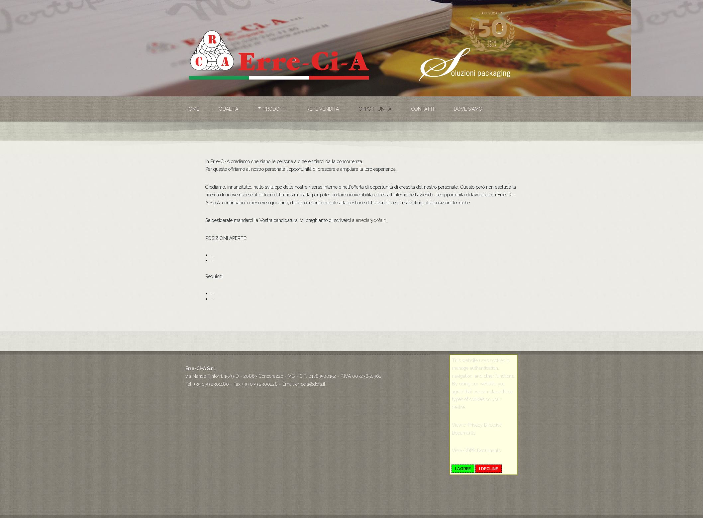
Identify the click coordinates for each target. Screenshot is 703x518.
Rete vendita (323, 109)
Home (192, 109)
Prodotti (275, 109)
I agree (463, 468)
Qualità (228, 109)
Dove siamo (468, 109)
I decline (488, 468)
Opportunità (375, 109)
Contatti (422, 109)
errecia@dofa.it (371, 220)
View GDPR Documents (476, 450)
